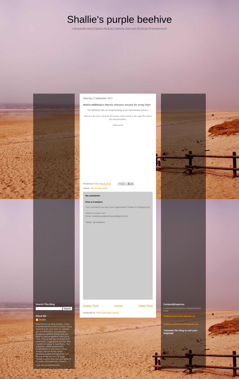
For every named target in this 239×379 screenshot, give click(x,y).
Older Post (145, 306)
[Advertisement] (119, 63)
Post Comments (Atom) (107, 312)
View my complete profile (48, 365)
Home (119, 306)
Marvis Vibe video (99, 188)
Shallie (42, 319)
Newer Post (91, 306)
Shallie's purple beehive (119, 19)
